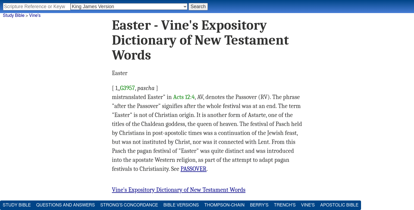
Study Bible (13, 15)
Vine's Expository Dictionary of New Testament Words (179, 189)
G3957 (127, 88)
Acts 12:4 (184, 97)
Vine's (34, 15)
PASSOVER (194, 168)
